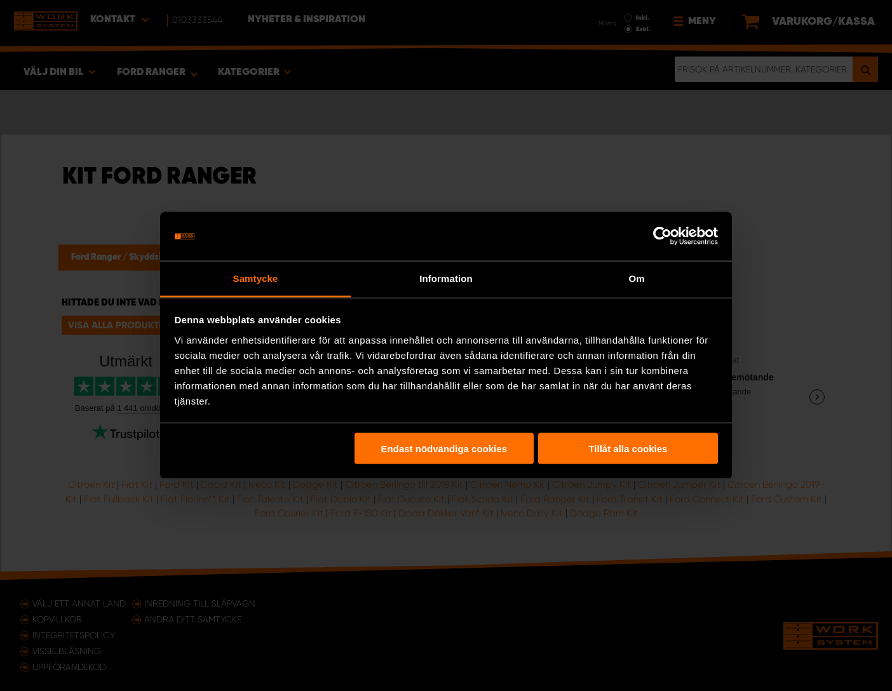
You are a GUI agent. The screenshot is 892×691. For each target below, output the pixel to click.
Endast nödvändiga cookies (444, 448)
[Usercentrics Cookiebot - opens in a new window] (662, 236)
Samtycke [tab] (255, 277)
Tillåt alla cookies (627, 448)
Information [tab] (446, 277)
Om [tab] (636, 277)
